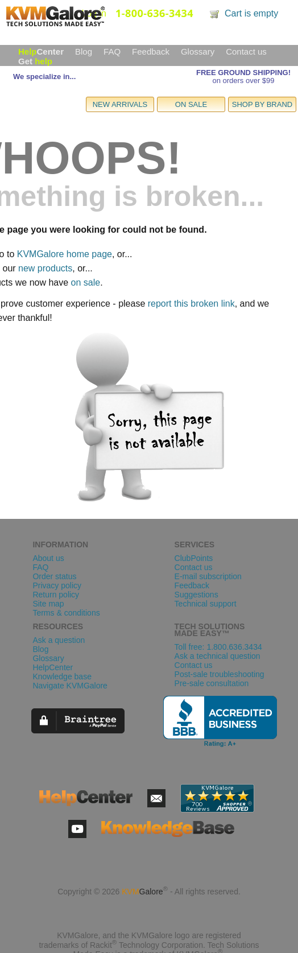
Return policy (55, 594)
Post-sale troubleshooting (219, 674)
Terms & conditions (66, 612)
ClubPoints (194, 558)
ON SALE (191, 104)
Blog (83, 51)
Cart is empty (251, 13)
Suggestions (196, 594)
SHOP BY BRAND (262, 104)
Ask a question (58, 640)
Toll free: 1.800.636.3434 (218, 646)
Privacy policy (56, 585)
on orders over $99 (243, 80)
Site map (48, 603)
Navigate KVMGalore (69, 685)
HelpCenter (52, 667)
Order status (54, 576)
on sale (86, 282)
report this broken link (191, 303)
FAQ (112, 51)
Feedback (150, 51)
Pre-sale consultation (212, 683)
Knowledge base (62, 676)
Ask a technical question (217, 656)
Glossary (197, 51)
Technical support (206, 603)
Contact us (246, 51)
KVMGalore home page (64, 254)
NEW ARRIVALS (120, 104)
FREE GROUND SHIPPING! (243, 72)
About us (48, 558)
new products (45, 268)
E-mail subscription (208, 576)
